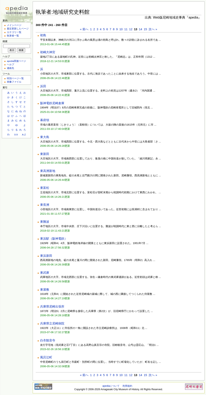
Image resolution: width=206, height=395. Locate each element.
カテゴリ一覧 (14, 32)
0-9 (16, 134)
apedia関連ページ (16, 61)
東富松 (44, 187)
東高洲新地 (47, 171)
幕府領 (44, 120)
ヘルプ (10, 64)
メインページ (14, 25)
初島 (43, 35)
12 (130, 29)
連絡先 (10, 68)
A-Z (24, 134)
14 (140, 29)
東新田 (44, 154)
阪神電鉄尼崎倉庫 (52, 103)
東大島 (44, 137)
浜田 (43, 86)
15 (145, 29)
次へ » (153, 29)
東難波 (44, 221)
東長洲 (44, 204)
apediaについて (111, 386)
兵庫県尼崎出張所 (52, 306)
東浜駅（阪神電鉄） (53, 238)
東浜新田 (46, 255)
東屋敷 (44, 289)
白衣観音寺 (47, 340)
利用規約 (127, 386)
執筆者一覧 (13, 35)
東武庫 (44, 272)
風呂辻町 (46, 357)
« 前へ (84, 29)
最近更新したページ (18, 28)
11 (125, 29)
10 (121, 29)
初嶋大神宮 (47, 52)
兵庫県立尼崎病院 (52, 323)
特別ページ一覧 (15, 78)
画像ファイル (14, 81)
